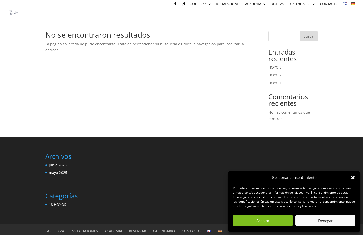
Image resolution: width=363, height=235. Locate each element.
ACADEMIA (253, 4)
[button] (352, 177)
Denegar (325, 220)
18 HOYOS (57, 204)
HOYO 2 (275, 75)
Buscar (309, 36)
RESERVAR (278, 4)
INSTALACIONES (228, 4)
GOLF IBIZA (198, 4)
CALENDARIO (300, 4)
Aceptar (262, 220)
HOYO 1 (275, 83)
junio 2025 (58, 165)
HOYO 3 (275, 67)
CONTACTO (329, 4)
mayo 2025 (58, 172)
